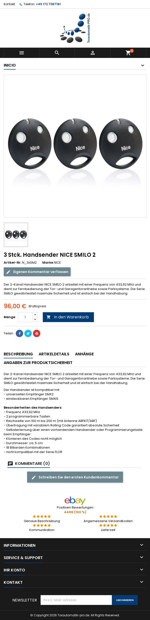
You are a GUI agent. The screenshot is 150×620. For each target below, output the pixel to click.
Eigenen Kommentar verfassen (37, 271)
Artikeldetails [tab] (54, 354)
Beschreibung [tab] (18, 354)
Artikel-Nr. (12, 262)
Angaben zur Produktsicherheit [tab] (38, 362)
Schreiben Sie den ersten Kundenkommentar (75, 477)
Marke (47, 262)
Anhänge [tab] (84, 354)
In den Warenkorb (67, 317)
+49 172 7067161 (48, 4)
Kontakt (9, 4)
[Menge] (25, 317)
